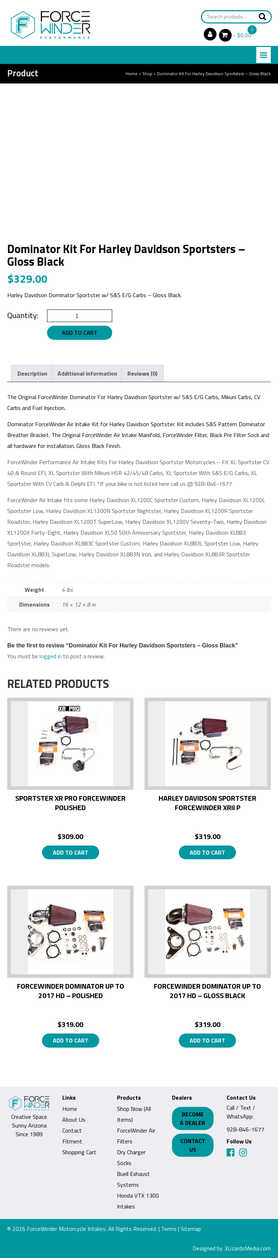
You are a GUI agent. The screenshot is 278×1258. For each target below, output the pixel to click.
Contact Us (193, 1145)
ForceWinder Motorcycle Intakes (66, 1228)
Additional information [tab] (87, 373)
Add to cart (79, 332)
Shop (147, 73)
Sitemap (191, 1228)
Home (132, 73)
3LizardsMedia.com (247, 1248)
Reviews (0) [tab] (142, 373)
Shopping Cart (79, 1152)
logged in (50, 656)
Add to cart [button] (70, 852)
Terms (169, 1228)
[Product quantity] (79, 315)
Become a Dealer (193, 1118)
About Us (73, 1119)
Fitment (72, 1141)
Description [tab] (32, 373)
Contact (72, 1130)
